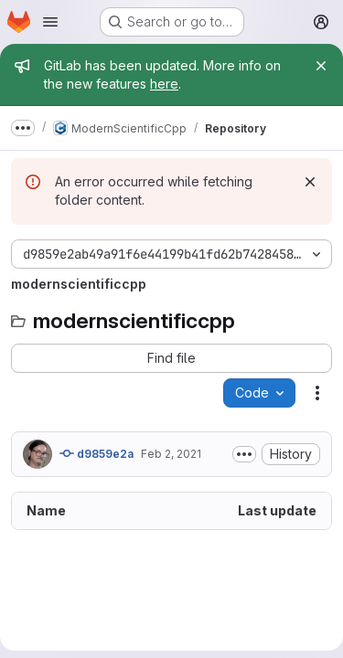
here (164, 83)
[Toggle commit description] (244, 454)
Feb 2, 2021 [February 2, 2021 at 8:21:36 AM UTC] (171, 454)
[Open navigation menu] (50, 22)
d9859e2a (96, 453)
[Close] (321, 66)
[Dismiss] (310, 182)
